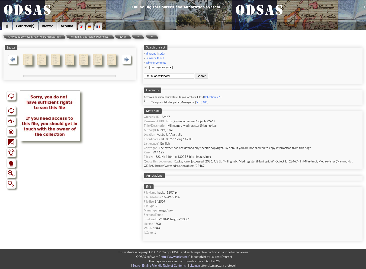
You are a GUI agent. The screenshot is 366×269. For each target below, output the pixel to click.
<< (138, 37)
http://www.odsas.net (175, 257)
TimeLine (151, 53)
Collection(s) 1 (212, 96)
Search (201, 76)
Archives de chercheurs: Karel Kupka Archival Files (34, 37)
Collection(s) (25, 26)
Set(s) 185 (201, 102)
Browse (47, 26)
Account (67, 26)
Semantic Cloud (155, 57)
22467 (123, 37)
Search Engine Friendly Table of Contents (159, 265)
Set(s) (161, 53)
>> (152, 37)
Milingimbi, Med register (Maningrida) (90, 37)
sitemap (195, 265)
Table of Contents (156, 62)
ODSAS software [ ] (163, 257)
